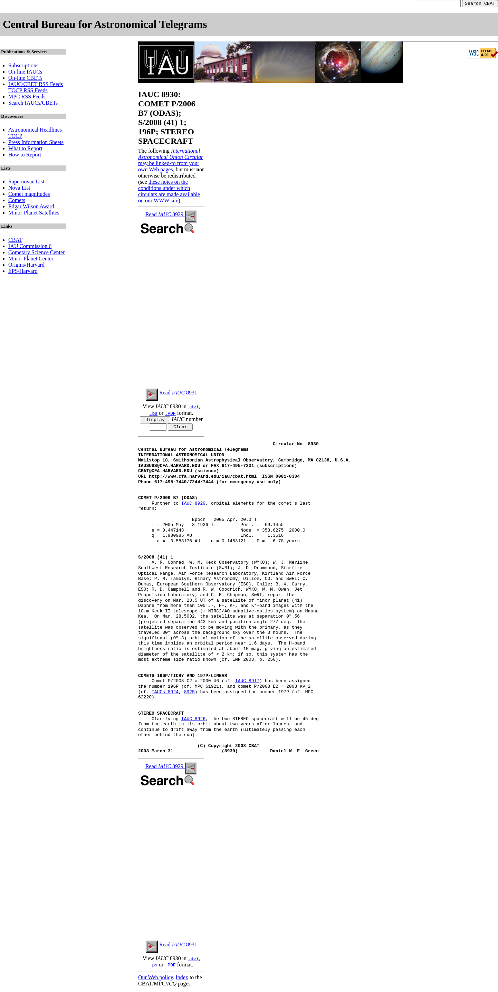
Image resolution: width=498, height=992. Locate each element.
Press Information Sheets (36, 143)
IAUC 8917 (247, 683)
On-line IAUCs (25, 73)
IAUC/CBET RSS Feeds (35, 85)
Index (181, 980)
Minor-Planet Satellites (33, 214)
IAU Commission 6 (29, 247)
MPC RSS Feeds (27, 98)
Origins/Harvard (26, 266)
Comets (16, 201)
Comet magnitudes (29, 195)
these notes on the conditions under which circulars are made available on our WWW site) (169, 192)
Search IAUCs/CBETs (33, 104)
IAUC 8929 (193, 506)
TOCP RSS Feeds (28, 91)
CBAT (15, 241)
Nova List (19, 189)
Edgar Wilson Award (31, 207)
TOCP (15, 137)
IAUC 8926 (193, 721)
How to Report (24, 156)
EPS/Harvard (22, 272)
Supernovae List (26, 182)
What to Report (25, 149)
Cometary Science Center (36, 253)
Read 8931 (171, 394)
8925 (189, 694)
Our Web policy (155, 980)
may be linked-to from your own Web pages (168, 167)
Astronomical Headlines (35, 131)
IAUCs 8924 (165, 694)
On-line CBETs (25, 79)
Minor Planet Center (31, 260)
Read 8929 (171, 215)
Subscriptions (23, 66)
